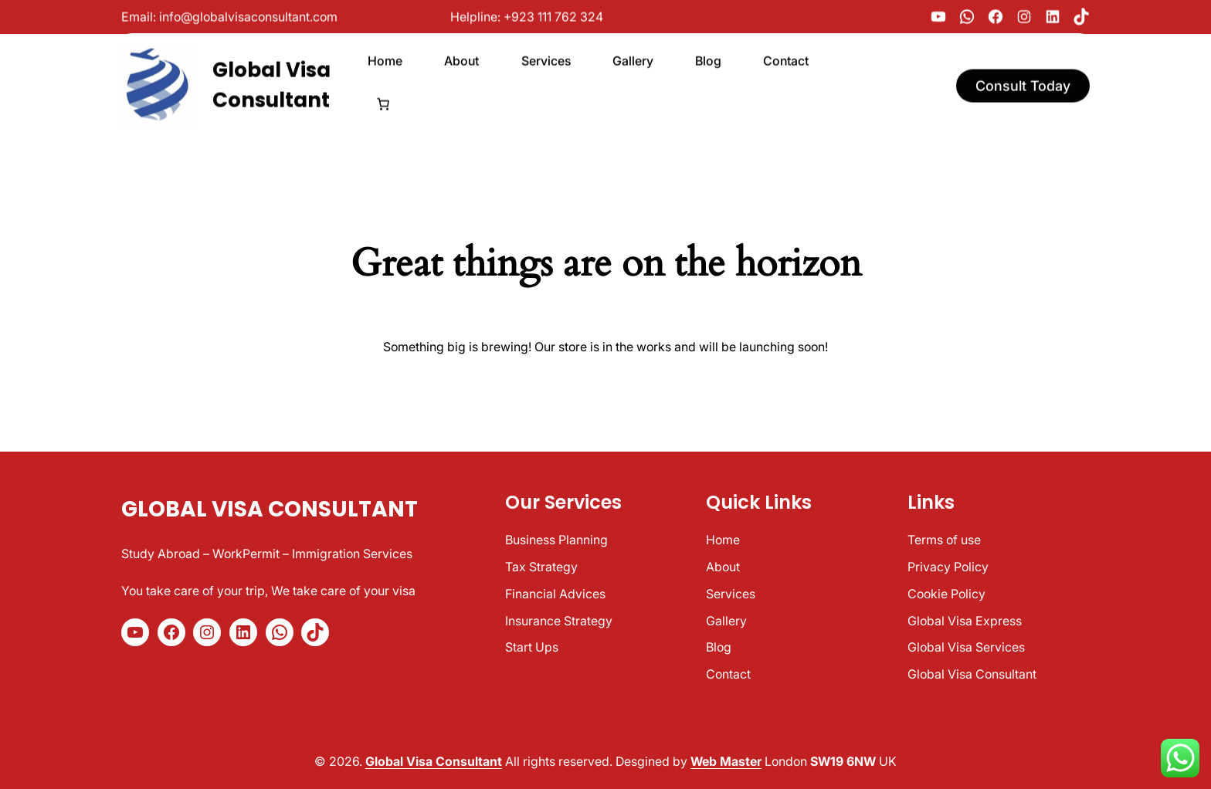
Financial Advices (555, 593)
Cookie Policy (946, 593)
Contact (728, 674)
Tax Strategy (541, 566)
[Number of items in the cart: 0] (383, 100)
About (723, 566)
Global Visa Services (966, 647)
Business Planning (556, 539)
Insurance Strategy (558, 620)
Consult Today (1022, 81)
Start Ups (531, 647)
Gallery (726, 620)
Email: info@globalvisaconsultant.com (229, 15)
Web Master (726, 761)
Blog (718, 647)
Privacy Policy (948, 566)
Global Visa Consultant (269, 509)
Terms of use (944, 539)
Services (730, 593)
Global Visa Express (964, 620)
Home (723, 539)
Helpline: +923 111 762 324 (526, 15)
